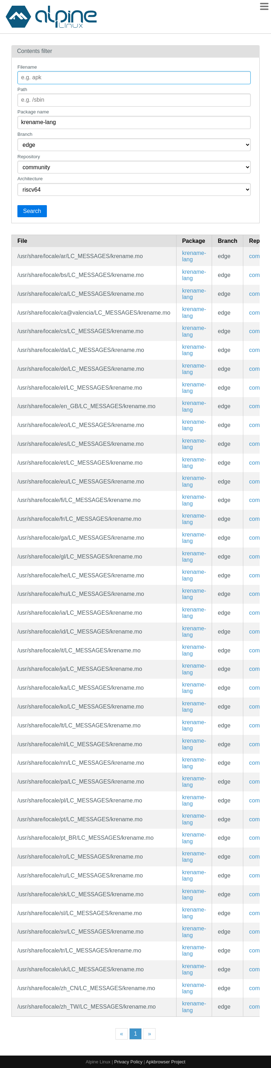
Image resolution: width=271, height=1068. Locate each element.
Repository (28, 156)
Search (32, 211)
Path (22, 89)
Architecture (30, 178)
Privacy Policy (128, 1061)
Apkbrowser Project (165, 1061)
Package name (33, 111)
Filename (27, 67)
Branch (24, 134)
